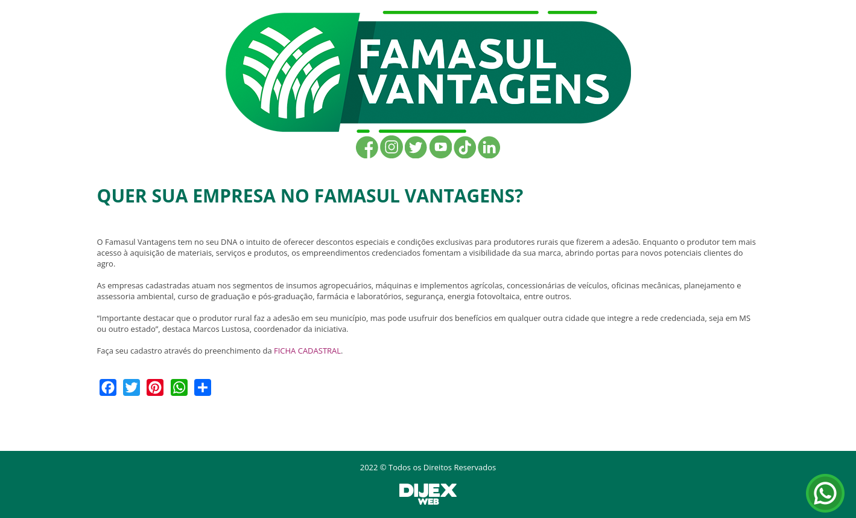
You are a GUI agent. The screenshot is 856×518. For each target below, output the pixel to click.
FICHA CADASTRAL (307, 350)
